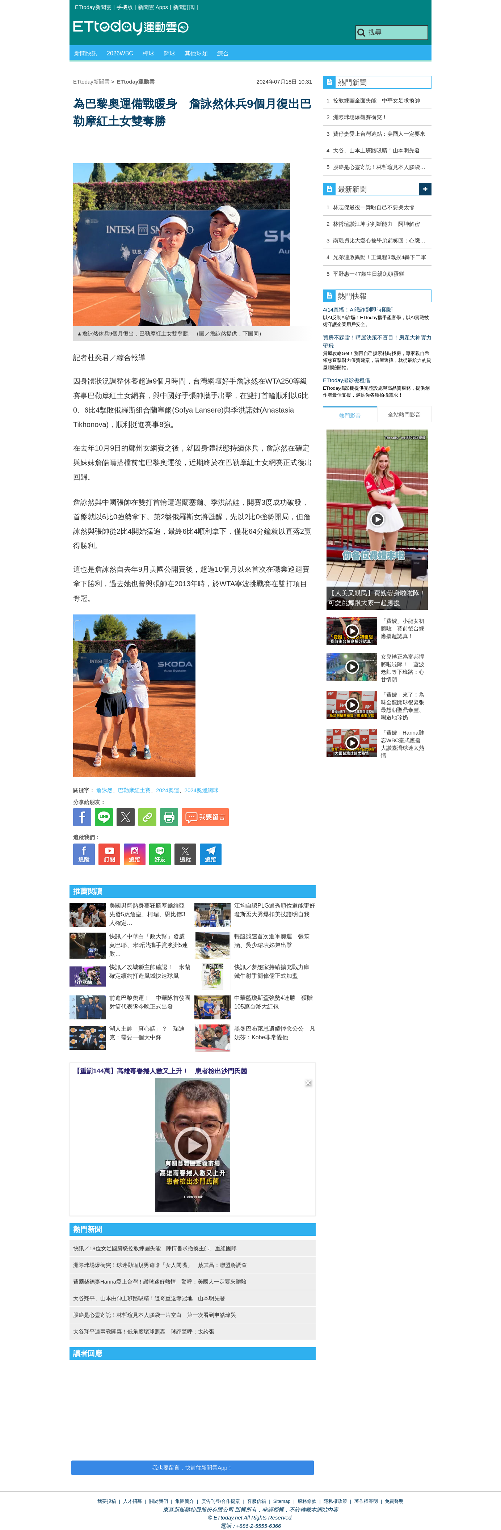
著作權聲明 (366, 1501)
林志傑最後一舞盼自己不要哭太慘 (373, 207)
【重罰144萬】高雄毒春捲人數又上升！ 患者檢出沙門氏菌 (160, 1071)
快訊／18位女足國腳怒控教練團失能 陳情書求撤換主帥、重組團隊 (155, 1248)
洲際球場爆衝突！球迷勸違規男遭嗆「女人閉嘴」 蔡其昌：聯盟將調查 (160, 1265)
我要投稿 (106, 1501)
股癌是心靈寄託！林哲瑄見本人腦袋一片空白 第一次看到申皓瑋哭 (154, 1315)
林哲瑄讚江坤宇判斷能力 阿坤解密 (376, 224)
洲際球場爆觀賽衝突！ (360, 117)
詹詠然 (104, 790)
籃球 (169, 53)
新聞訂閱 (184, 7)
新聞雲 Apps (153, 7)
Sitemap (282, 1501)
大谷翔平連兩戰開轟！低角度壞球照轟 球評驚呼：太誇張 (143, 1331)
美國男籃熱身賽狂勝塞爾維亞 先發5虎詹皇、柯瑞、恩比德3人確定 (149, 914)
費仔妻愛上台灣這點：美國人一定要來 (379, 134)
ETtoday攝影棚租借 (346, 380)
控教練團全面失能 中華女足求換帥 (376, 100)
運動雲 (136, 28)
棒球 (148, 53)
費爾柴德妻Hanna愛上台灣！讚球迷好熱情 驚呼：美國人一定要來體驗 (160, 1281)
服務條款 (307, 1501)
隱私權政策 (335, 1501)
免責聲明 (394, 1501)
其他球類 (196, 53)
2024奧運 (167, 790)
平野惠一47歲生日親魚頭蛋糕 (368, 274)
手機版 (125, 7)
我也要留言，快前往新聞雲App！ (192, 1468)
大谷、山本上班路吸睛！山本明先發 (376, 150)
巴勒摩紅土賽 (134, 790)
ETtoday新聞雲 (93, 7)
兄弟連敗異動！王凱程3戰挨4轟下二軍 (379, 257)
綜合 (223, 53)
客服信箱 (256, 1501)
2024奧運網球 (201, 790)
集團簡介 (184, 1501)
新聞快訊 (85, 53)
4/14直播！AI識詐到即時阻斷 (358, 310)
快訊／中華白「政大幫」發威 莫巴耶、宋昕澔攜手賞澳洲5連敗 (149, 945)
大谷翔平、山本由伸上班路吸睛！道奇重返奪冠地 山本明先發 (149, 1298)
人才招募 (132, 1501)
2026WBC (120, 53)
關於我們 (158, 1501)
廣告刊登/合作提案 (220, 1501)
